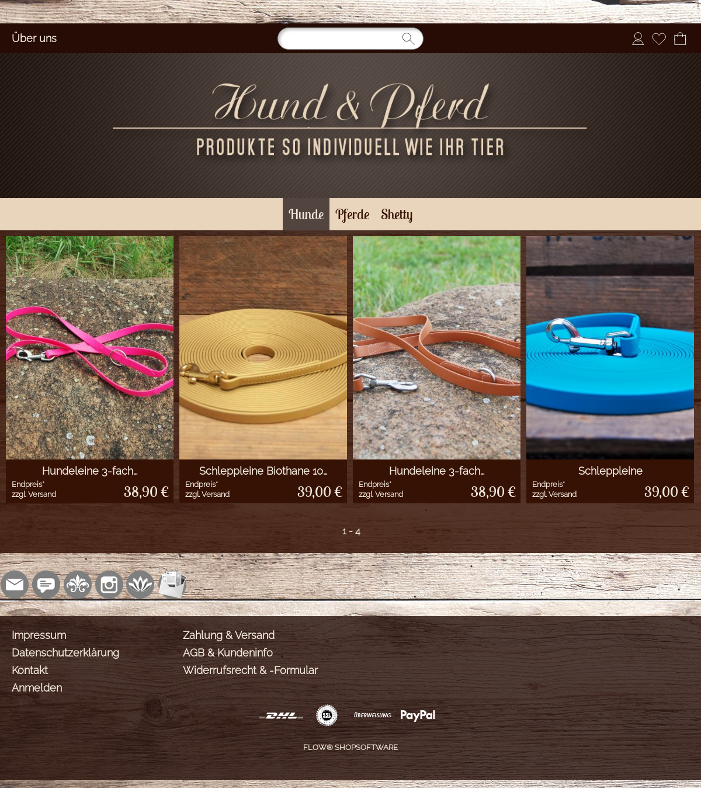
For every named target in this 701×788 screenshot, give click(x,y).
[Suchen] (350, 38)
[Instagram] (109, 584)
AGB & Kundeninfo (228, 653)
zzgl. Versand (34, 494)
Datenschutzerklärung (65, 653)
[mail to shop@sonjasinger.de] (14, 584)
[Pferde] (352, 214)
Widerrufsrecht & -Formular (250, 670)
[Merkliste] (659, 38)
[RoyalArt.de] (77, 584)
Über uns (34, 38)
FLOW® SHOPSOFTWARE (350, 747)
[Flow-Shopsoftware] (140, 584)
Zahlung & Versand (229, 635)
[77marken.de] (46, 584)
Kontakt (30, 670)
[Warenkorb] (680, 38)
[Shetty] (396, 214)
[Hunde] (306, 214)
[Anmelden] (638, 38)
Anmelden (37, 688)
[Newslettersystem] (172, 584)
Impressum (39, 635)
